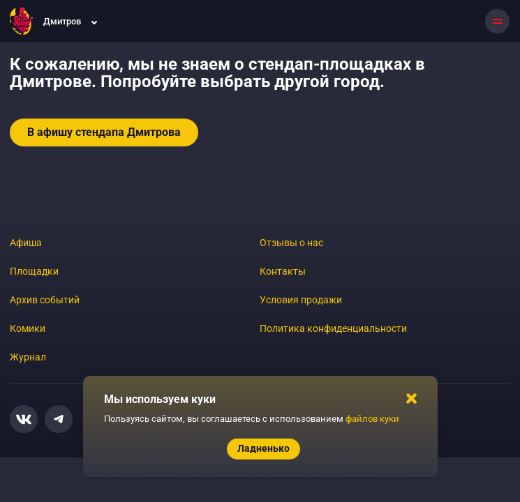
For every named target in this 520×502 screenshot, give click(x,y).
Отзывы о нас (291, 242)
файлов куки (372, 418)
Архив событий (45, 299)
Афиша (26, 242)
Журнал (28, 357)
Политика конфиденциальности (333, 328)
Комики (27, 328)
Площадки (34, 271)
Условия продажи (301, 299)
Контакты (283, 271)
